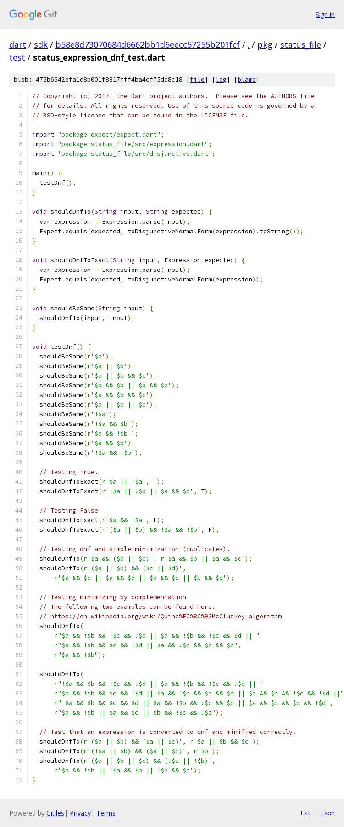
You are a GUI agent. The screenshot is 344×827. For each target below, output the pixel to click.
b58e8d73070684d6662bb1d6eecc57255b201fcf (147, 44)
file (197, 79)
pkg (264, 44)
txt (305, 813)
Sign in (325, 14)
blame (247, 79)
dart (17, 44)
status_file (300, 44)
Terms (106, 813)
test (17, 57)
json (327, 813)
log (221, 79)
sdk (41, 44)
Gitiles (55, 813)
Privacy (80, 813)
